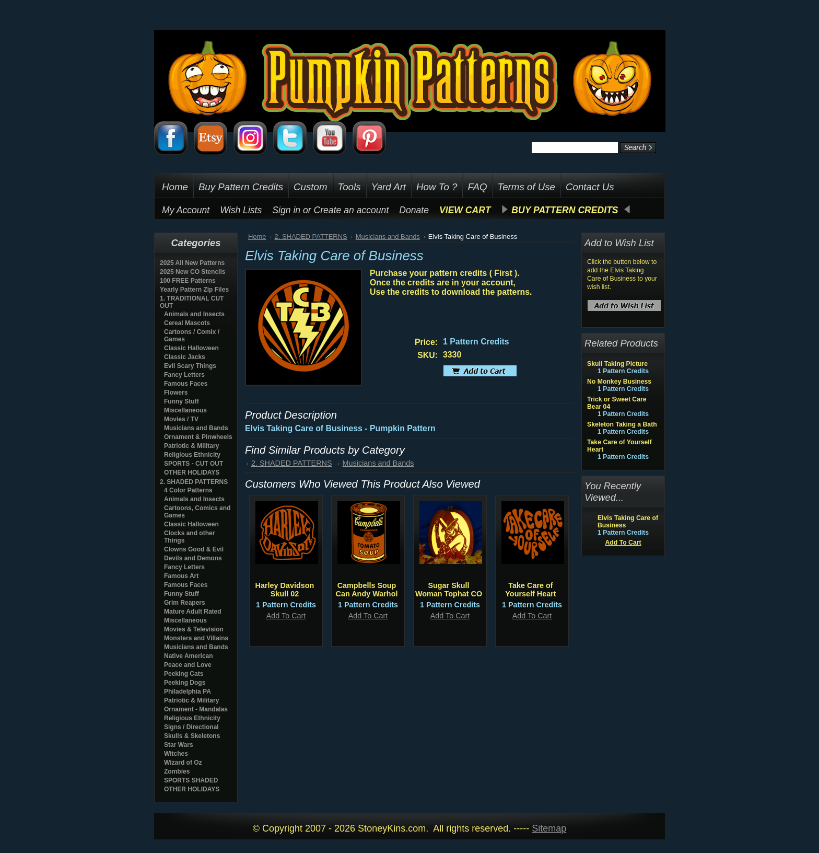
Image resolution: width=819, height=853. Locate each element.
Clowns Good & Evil (194, 549)
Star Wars (178, 744)
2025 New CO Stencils (192, 271)
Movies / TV (181, 419)
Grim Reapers (184, 602)
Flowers (176, 392)
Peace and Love (188, 664)
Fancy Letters (184, 374)
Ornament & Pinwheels (198, 437)
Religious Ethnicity (192, 454)
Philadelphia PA (187, 691)
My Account (185, 210)
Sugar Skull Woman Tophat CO (448, 589)
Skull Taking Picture (617, 363)
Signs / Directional (191, 727)
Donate (414, 210)
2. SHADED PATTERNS (194, 482)
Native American (188, 656)
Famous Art (181, 576)
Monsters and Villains (196, 638)
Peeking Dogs (184, 682)
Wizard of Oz (183, 762)
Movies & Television (194, 629)
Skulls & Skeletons (192, 736)
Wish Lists (241, 210)
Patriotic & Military (191, 445)
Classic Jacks (184, 357)
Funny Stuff (181, 401)
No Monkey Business (619, 381)
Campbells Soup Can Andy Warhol (367, 589)
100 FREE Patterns (188, 280)
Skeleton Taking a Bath (622, 424)
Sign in (286, 210)
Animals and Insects (194, 314)
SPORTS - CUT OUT (193, 463)
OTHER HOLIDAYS (191, 472)
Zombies (177, 771)
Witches (176, 753)
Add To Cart (286, 616)
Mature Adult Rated (192, 611)
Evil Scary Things (190, 366)
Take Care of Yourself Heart (530, 589)
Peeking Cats (183, 673)
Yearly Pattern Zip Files (194, 289)
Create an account (351, 210)
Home (257, 236)
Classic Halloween (191, 348)
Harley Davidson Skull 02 (284, 589)
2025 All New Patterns (192, 263)
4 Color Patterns (188, 490)
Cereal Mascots (187, 323)
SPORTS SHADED (191, 780)
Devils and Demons (193, 558)
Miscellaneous (185, 410)
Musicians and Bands (196, 428)
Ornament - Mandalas (196, 709)
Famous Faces (185, 383)
